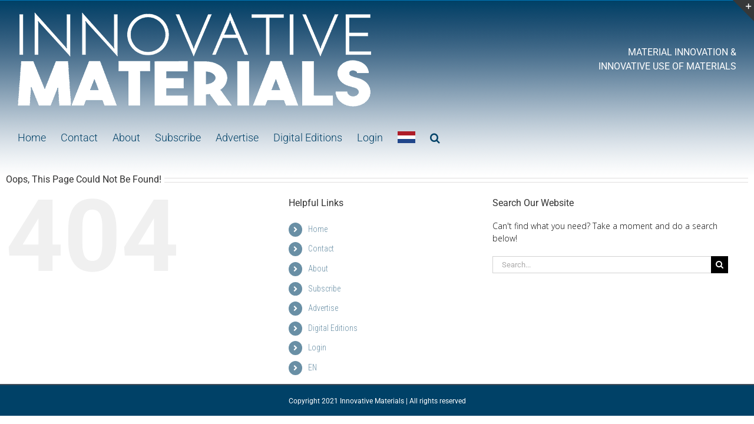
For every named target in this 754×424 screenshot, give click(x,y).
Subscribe (324, 288)
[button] (411, 136)
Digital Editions (333, 328)
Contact (321, 248)
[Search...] (601, 264)
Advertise (323, 308)
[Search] (719, 264)
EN (312, 367)
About (318, 268)
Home (318, 229)
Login (317, 347)
